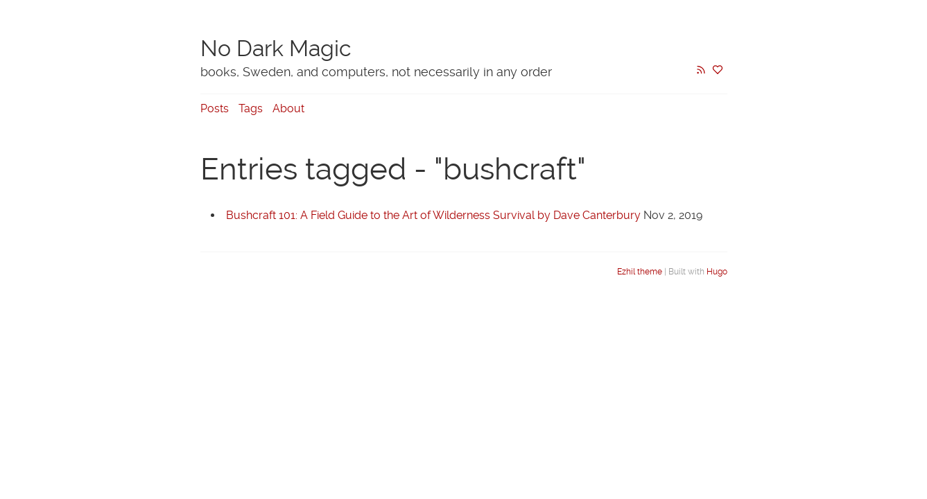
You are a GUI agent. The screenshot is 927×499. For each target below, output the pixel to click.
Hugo (717, 272)
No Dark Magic (276, 48)
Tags (251, 108)
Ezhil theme (639, 272)
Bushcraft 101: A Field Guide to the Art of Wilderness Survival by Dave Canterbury (433, 215)
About (288, 108)
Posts (214, 108)
